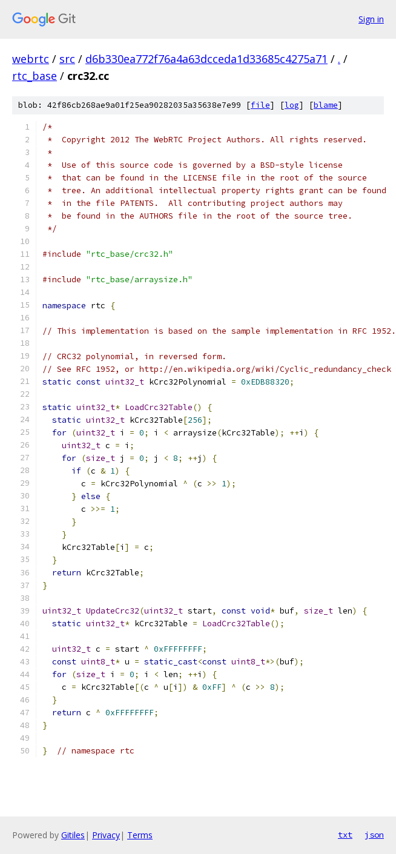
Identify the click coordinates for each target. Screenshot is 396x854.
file (260, 105)
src (67, 58)
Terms (140, 835)
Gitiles (73, 835)
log (292, 105)
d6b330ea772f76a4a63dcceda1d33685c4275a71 (206, 58)
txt (345, 834)
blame (326, 105)
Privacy (106, 835)
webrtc (30, 58)
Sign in (371, 19)
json (374, 834)
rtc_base (34, 75)
